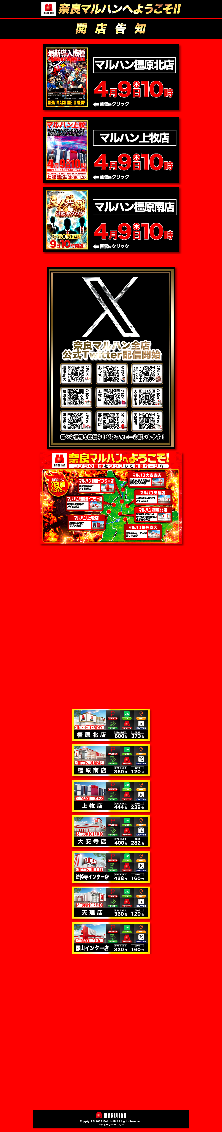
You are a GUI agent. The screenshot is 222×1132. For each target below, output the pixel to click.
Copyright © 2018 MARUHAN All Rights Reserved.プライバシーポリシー (111, 1123)
